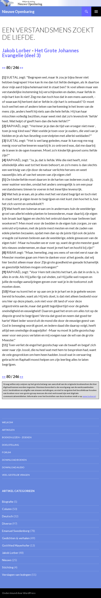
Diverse (7, 523)
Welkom (7, 422)
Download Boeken (14, 459)
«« (4, 67)
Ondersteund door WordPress (19, 593)
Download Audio (13, 467)
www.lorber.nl (89, 396)
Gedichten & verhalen (16, 538)
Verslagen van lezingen (16, 574)
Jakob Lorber (16, 50)
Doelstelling (10, 444)
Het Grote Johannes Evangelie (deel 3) (40, 52)
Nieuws (7, 560)
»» (21, 67)
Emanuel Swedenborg (15, 531)
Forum (6, 452)
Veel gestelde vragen (16, 474)
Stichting (8, 567)
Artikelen (8, 429)
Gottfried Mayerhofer (15, 545)
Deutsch (7, 516)
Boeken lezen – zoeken (17, 437)
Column (7, 509)
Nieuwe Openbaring (18, 11)
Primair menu (96, 11)
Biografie (7, 501)
